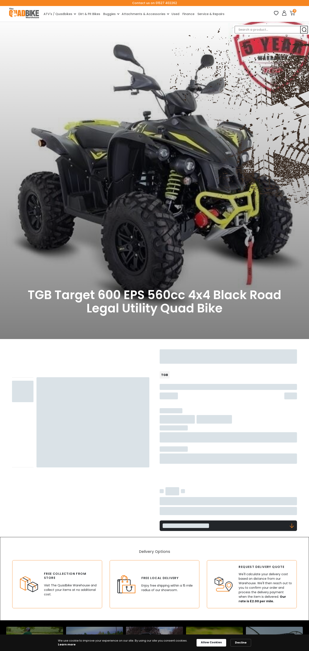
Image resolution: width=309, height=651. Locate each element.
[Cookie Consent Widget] (154, 642)
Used (175, 14)
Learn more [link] (67, 644)
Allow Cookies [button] (211, 642)
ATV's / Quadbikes (58, 14)
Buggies (109, 14)
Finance (188, 14)
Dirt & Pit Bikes (89, 14)
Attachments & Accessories (143, 14)
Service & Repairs (210, 14)
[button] (59, 14)
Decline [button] (241, 642)
